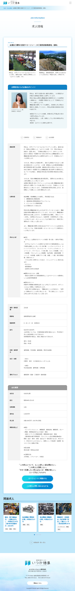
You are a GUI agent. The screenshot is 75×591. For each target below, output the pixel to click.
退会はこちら (38, 583)
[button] (70, 3)
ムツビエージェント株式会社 (37, 569)
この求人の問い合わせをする (37, 486)
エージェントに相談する (37, 478)
